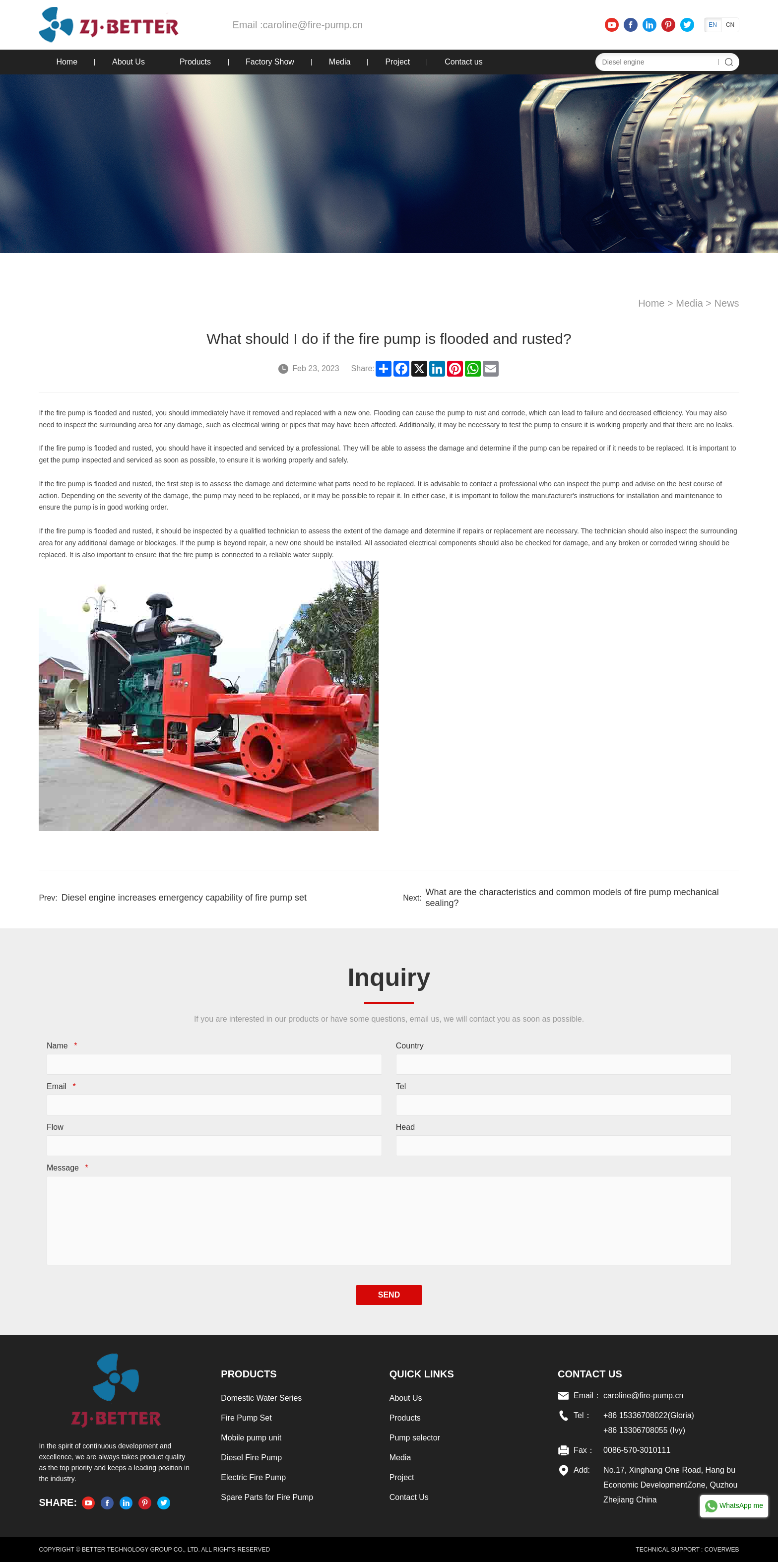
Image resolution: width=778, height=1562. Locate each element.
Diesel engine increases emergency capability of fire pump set (184, 898)
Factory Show (270, 62)
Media (340, 62)
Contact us (463, 62)
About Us (128, 62)
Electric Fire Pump (253, 1477)
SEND (389, 1295)
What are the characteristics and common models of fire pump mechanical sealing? (572, 897)
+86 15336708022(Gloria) (648, 1415)
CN (730, 24)
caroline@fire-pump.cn (313, 24)
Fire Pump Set (246, 1418)
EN (713, 24)
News (726, 303)
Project (397, 62)
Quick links (421, 1373)
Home (66, 62)
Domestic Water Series (261, 1398)
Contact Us (409, 1497)
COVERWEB (722, 1549)
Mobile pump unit (251, 1437)
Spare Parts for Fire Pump (267, 1497)
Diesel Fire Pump (251, 1457)
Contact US (590, 1373)
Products (195, 62)
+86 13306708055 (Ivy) (644, 1430)
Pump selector (414, 1437)
